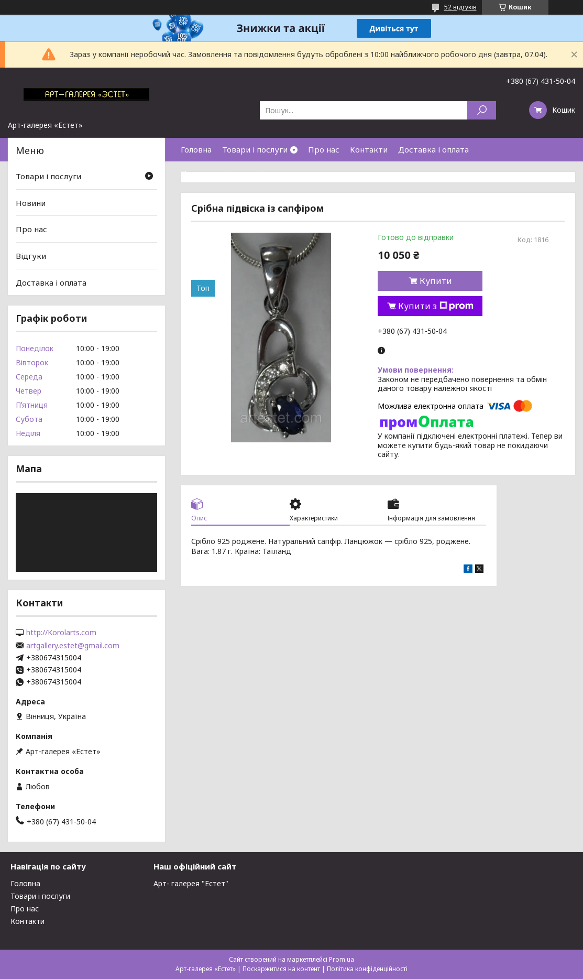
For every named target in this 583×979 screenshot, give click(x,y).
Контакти (369, 149)
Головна (196, 149)
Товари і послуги (255, 149)
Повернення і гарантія (224, 173)
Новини (31, 203)
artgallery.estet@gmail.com (72, 645)
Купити (436, 281)
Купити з (436, 306)
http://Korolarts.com (61, 632)
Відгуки (31, 256)
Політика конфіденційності (367, 968)
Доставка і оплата (433, 149)
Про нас (323, 149)
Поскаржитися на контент (281, 968)
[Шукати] (481, 110)
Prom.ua (341, 959)
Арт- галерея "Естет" (190, 883)
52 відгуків (460, 7)
